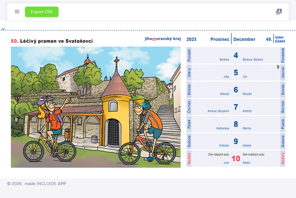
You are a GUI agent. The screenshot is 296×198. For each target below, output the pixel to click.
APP (62, 183)
